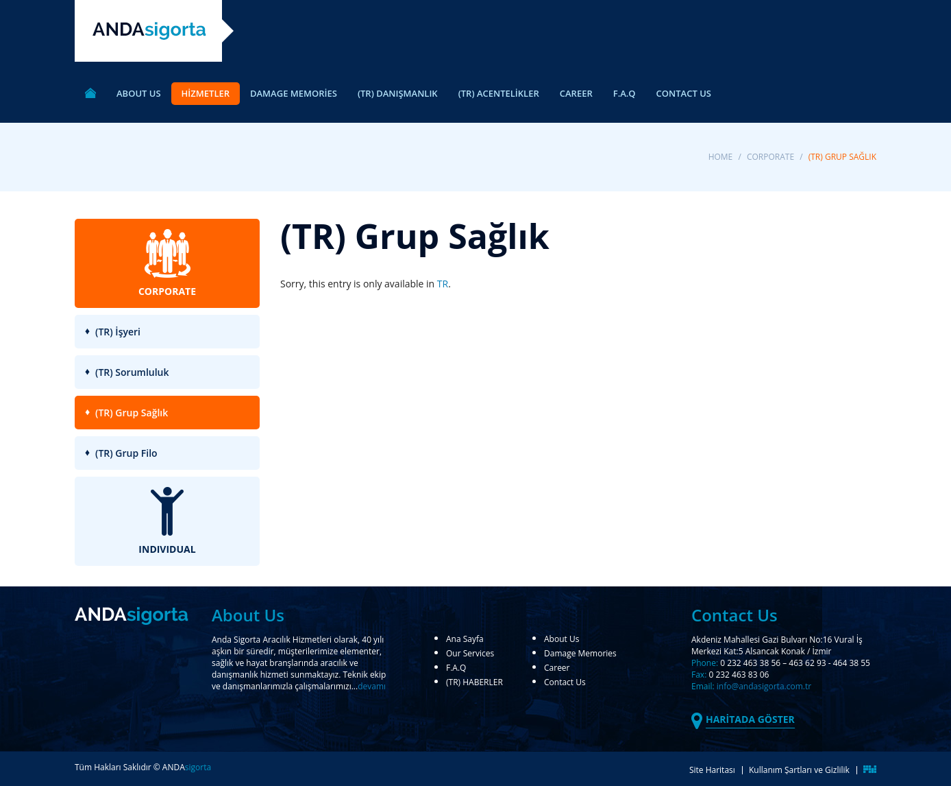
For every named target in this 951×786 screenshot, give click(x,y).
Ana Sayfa (465, 640)
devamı (372, 686)
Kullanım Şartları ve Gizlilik (799, 770)
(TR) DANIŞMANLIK (398, 93)
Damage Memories (580, 654)
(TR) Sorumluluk (132, 372)
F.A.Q (624, 93)
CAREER (576, 93)
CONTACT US (683, 93)
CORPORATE (770, 157)
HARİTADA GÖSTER (750, 719)
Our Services (470, 654)
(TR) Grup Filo (126, 453)
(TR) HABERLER (474, 683)
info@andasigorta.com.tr (764, 686)
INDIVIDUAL (166, 521)
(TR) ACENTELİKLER (498, 93)
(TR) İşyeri (117, 331)
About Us (561, 640)
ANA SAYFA (90, 95)
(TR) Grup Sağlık (131, 412)
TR (442, 283)
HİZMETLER (206, 93)
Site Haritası (712, 770)
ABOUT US (138, 93)
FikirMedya (870, 769)
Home (720, 157)
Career (557, 669)
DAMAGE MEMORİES (293, 93)
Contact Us (565, 683)
